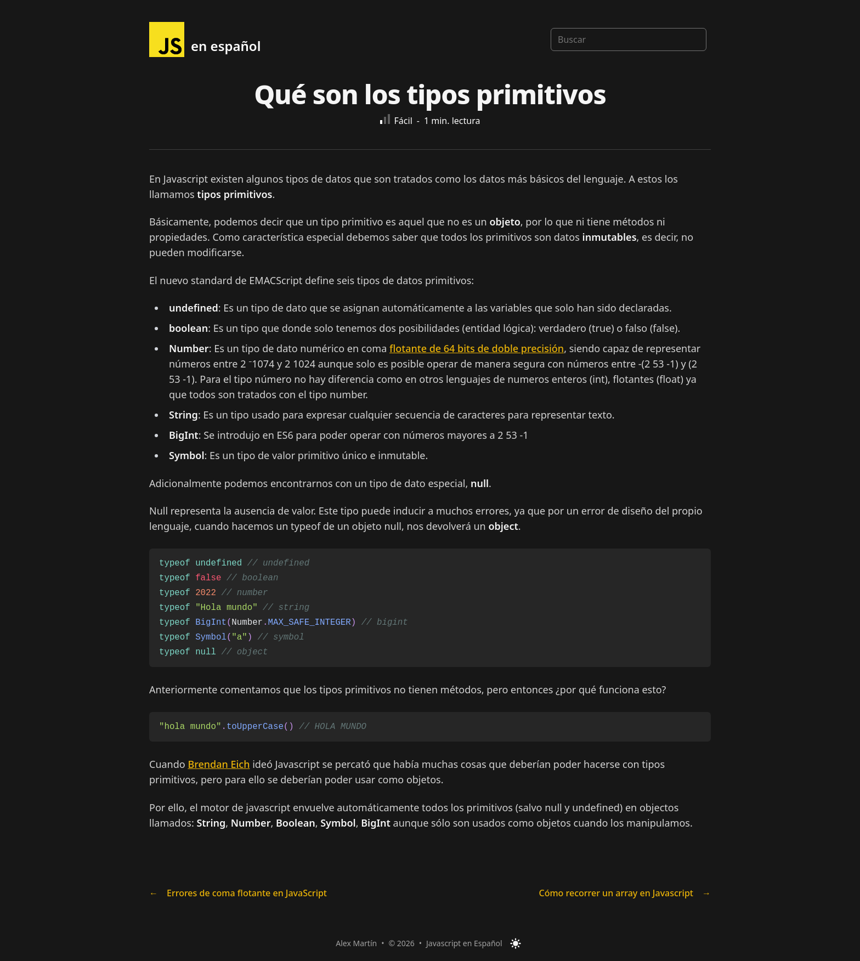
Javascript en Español (464, 943)
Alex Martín (356, 943)
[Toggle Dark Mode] (515, 943)
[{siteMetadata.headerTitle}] (205, 39)
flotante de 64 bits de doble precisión (476, 348)
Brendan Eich (219, 764)
